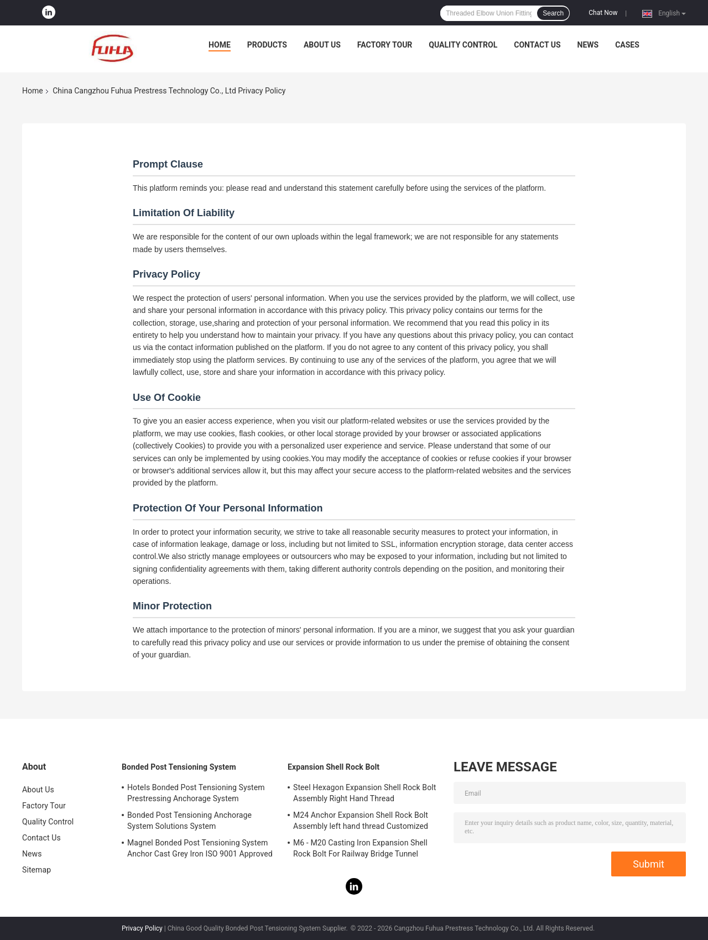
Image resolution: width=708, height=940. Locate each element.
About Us (322, 44)
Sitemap (36, 869)
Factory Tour (385, 44)
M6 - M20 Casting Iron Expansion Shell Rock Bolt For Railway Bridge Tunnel (360, 848)
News (588, 44)
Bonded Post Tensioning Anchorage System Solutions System (189, 821)
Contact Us (537, 44)
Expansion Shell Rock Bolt (333, 767)
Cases (627, 44)
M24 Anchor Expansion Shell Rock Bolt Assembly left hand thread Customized (360, 821)
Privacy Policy (142, 928)
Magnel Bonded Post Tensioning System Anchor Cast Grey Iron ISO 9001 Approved (200, 848)
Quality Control (463, 44)
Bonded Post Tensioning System (179, 767)
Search (553, 13)
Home (220, 44)
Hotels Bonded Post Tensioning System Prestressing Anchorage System (196, 793)
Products (267, 44)
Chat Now (603, 13)
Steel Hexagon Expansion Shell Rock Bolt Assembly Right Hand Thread (364, 793)
